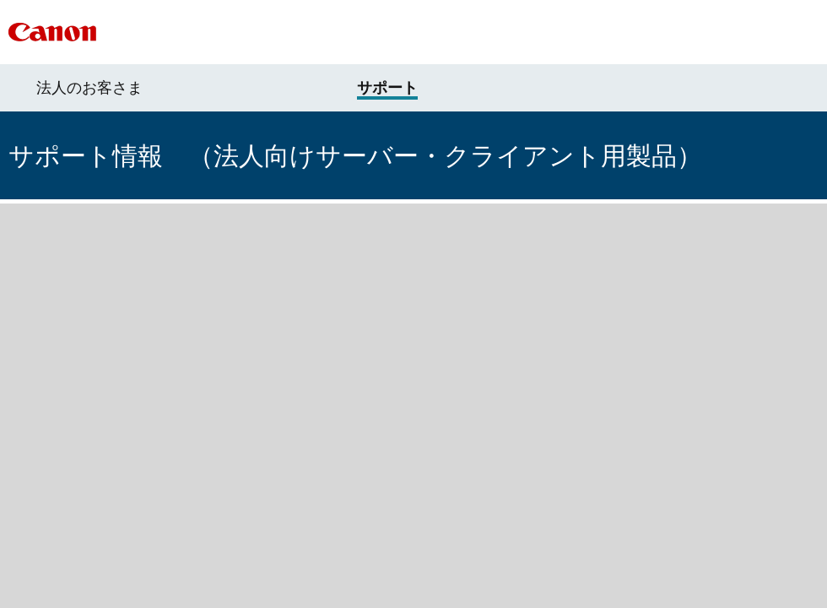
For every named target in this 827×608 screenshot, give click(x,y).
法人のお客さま (89, 87)
